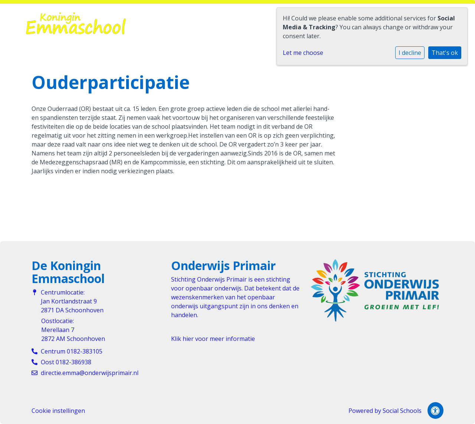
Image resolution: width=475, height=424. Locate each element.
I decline (410, 53)
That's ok (445, 53)
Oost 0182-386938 (66, 362)
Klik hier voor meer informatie (213, 339)
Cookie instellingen (58, 411)
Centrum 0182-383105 (71, 351)
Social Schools (402, 411)
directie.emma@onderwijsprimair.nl (89, 373)
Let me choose (303, 53)
